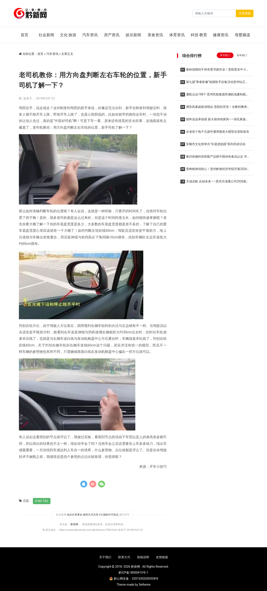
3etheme (145, 584)
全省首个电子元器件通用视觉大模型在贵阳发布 (214, 132)
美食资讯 (155, 35)
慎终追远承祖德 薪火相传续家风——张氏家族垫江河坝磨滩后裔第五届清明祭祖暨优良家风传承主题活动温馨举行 (215, 120)
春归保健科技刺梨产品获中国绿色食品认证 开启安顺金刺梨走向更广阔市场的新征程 (213, 158)
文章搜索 (245, 13)
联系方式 (124, 557)
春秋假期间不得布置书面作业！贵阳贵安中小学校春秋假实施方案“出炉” (214, 71)
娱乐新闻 (133, 35)
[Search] (214, 13)
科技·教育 (199, 35)
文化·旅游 (68, 35)
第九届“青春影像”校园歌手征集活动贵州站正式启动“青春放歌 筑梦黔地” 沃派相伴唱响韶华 (214, 83)
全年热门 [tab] (242, 55)
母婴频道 (242, 35)
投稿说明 (143, 557)
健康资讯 (220, 35)
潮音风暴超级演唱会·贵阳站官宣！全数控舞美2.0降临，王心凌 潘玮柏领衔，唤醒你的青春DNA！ (214, 108)
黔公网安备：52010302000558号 (134, 578)
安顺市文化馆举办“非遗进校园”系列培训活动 (213, 144)
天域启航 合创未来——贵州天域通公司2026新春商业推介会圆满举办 (215, 183)
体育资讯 (177, 35)
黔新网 (74, 524)
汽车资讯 (90, 35)
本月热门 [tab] (225, 55)
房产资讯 (111, 35)
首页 (24, 35)
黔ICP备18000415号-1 (133, 572)
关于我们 (105, 557)
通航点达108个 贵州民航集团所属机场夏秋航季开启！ (214, 96)
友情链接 (162, 557)
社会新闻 (46, 35)
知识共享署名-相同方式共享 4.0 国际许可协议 (93, 514)
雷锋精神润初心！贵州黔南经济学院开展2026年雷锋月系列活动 (213, 170)
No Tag (43, 501)
